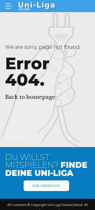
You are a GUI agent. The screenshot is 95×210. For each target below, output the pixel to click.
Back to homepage (30, 97)
